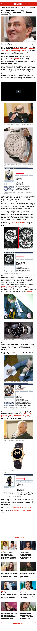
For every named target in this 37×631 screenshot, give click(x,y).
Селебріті (3, 7)
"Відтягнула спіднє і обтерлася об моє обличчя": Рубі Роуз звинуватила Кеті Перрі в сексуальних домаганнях (8, 555)
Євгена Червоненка (7, 286)
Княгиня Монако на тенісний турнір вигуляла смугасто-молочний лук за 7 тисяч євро (27, 595)
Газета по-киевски (13, 58)
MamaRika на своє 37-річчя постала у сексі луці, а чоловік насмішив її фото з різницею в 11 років (9, 616)
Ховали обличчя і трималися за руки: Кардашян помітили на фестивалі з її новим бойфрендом (26, 555)
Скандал (8, 7)
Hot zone (26, 7)
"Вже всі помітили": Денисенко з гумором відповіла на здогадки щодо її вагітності (26, 616)
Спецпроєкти (32, 7)
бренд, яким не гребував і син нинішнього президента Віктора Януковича (16, 415)
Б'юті (16, 7)
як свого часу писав (16, 222)
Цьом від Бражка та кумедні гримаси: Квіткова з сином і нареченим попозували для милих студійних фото (9, 596)
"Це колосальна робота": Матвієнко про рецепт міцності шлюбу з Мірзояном (27, 576)
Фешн (12, 7)
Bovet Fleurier (28, 288)
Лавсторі (20, 7)
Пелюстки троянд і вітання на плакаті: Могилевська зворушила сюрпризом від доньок (9, 576)
